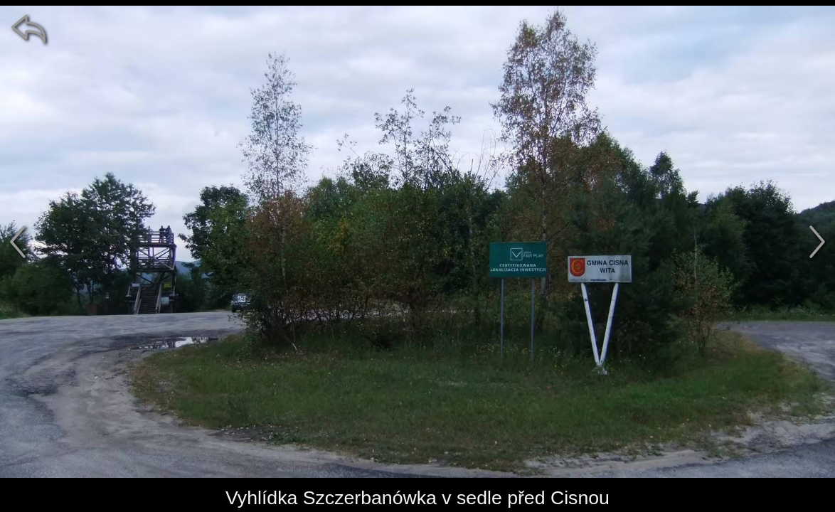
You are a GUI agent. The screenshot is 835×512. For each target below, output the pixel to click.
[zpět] (28, 28)
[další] (817, 241)
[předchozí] (17, 241)
